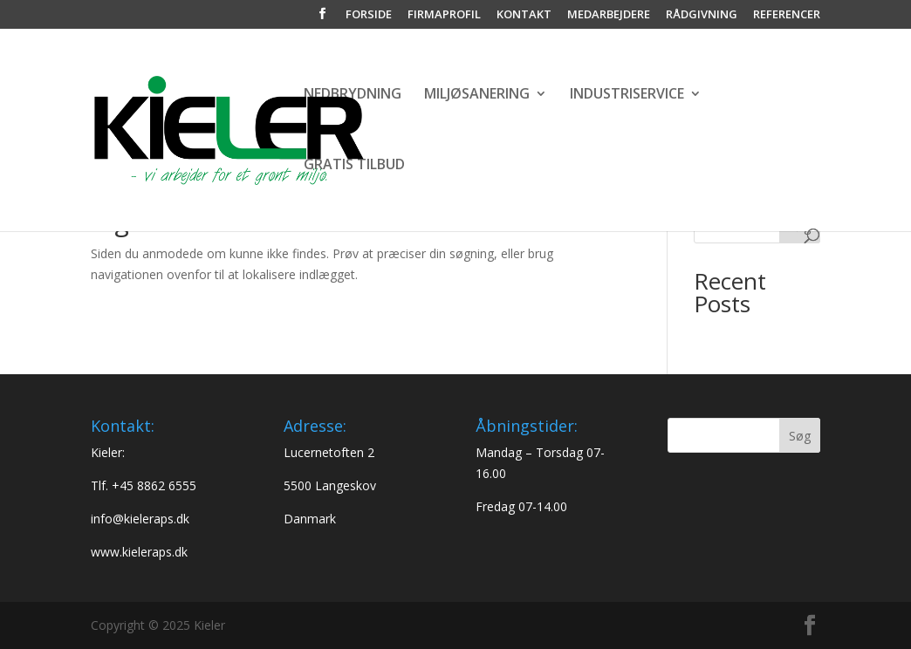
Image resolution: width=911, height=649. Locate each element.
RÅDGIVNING (701, 15)
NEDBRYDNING (352, 95)
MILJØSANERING (477, 95)
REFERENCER (786, 15)
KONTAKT (524, 15)
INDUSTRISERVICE (627, 95)
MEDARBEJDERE (608, 15)
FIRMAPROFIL (444, 15)
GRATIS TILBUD (354, 166)
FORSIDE (369, 15)
